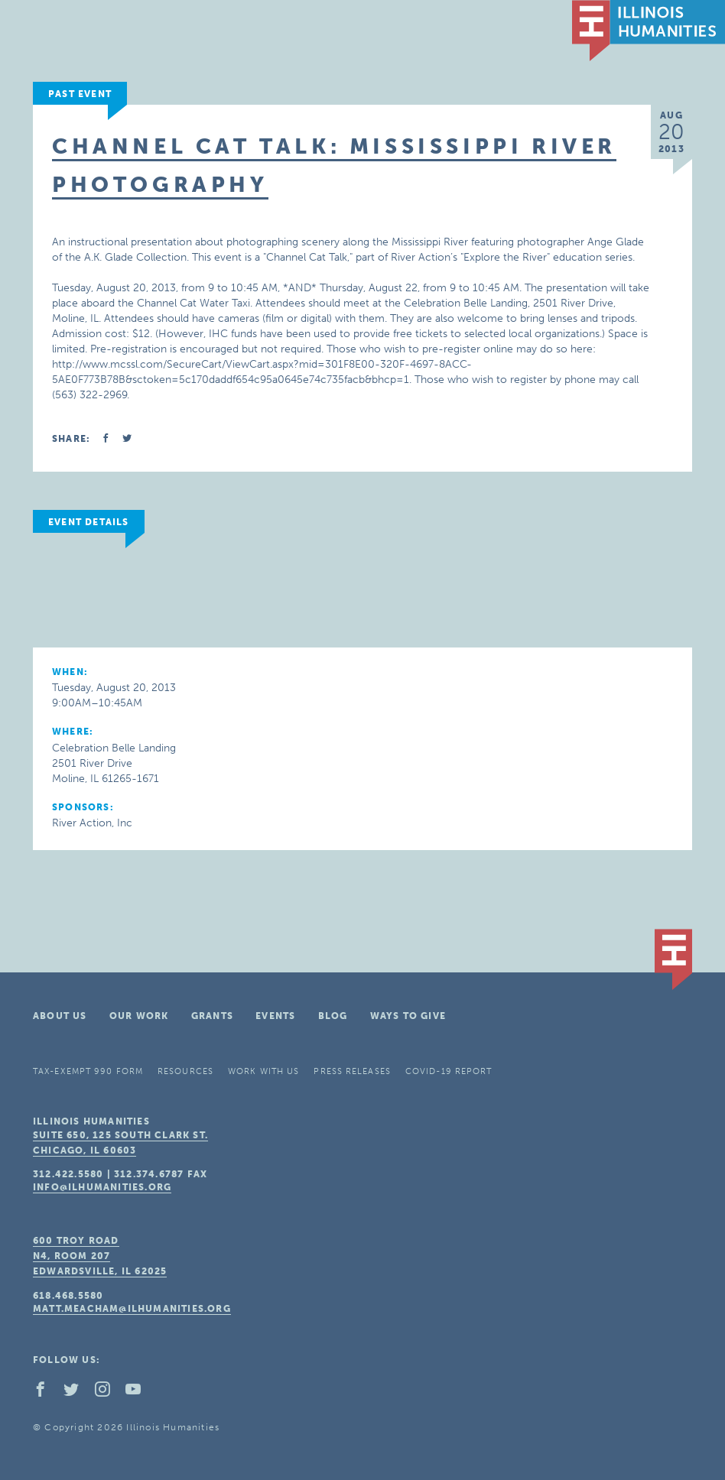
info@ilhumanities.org (102, 1187)
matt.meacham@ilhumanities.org (132, 1308)
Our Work (139, 1016)
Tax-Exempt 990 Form (88, 1071)
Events (275, 1016)
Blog (333, 1016)
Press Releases (352, 1071)
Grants (212, 1016)
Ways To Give (408, 1016)
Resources (185, 1071)
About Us (60, 1016)
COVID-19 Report (449, 1071)
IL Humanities (648, 30)
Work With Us (263, 1071)
